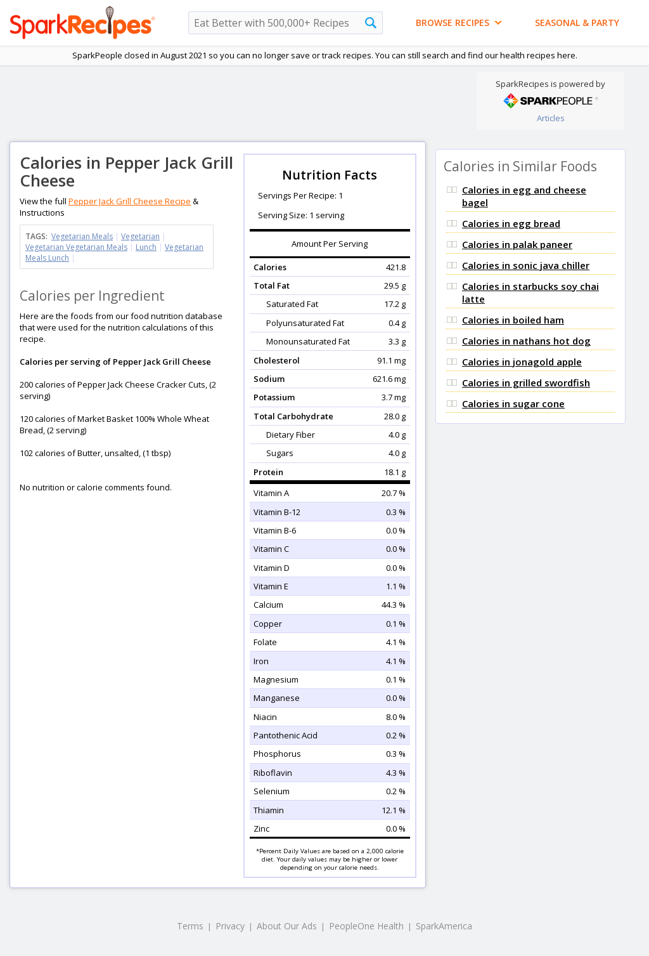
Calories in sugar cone (513, 403)
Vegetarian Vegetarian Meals (76, 247)
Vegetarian (140, 236)
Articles (551, 118)
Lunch (146, 247)
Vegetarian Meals (82, 236)
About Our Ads (287, 926)
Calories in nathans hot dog (526, 340)
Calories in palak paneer (517, 244)
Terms (190, 926)
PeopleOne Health (366, 926)
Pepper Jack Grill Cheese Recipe (129, 201)
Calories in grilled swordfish (526, 382)
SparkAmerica (444, 926)
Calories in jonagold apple (522, 361)
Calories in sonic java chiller (525, 265)
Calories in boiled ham (513, 319)
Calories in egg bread (511, 223)
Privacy (230, 926)
